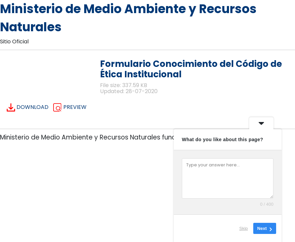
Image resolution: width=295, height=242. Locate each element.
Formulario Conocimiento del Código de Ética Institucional (191, 69)
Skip (243, 228)
